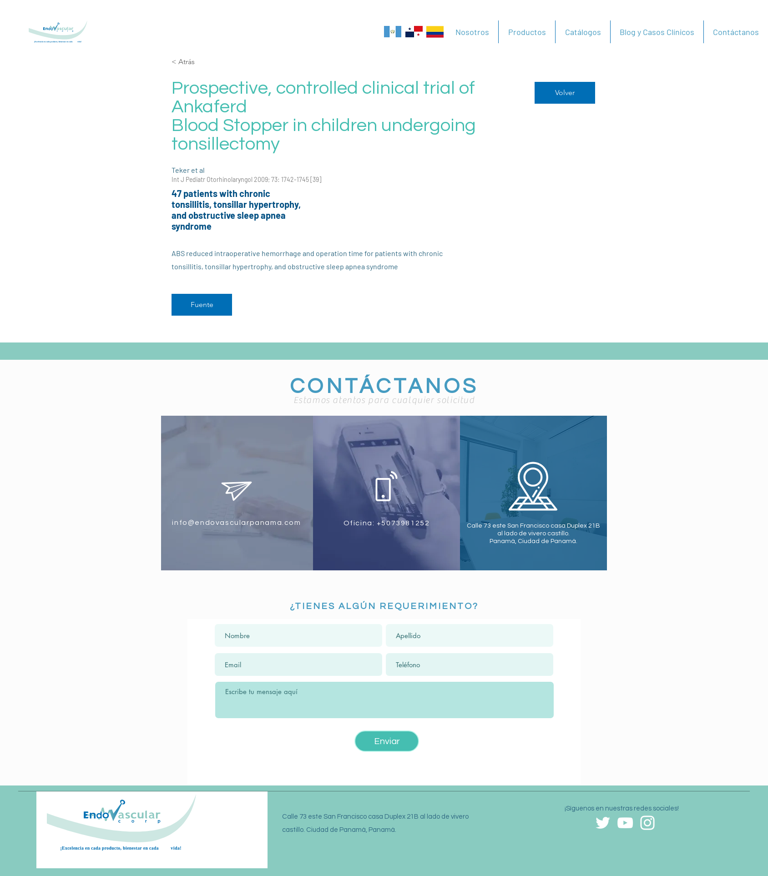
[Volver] (565, 93)
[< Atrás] (204, 62)
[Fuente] (202, 305)
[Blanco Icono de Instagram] (647, 822)
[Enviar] (386, 741)
